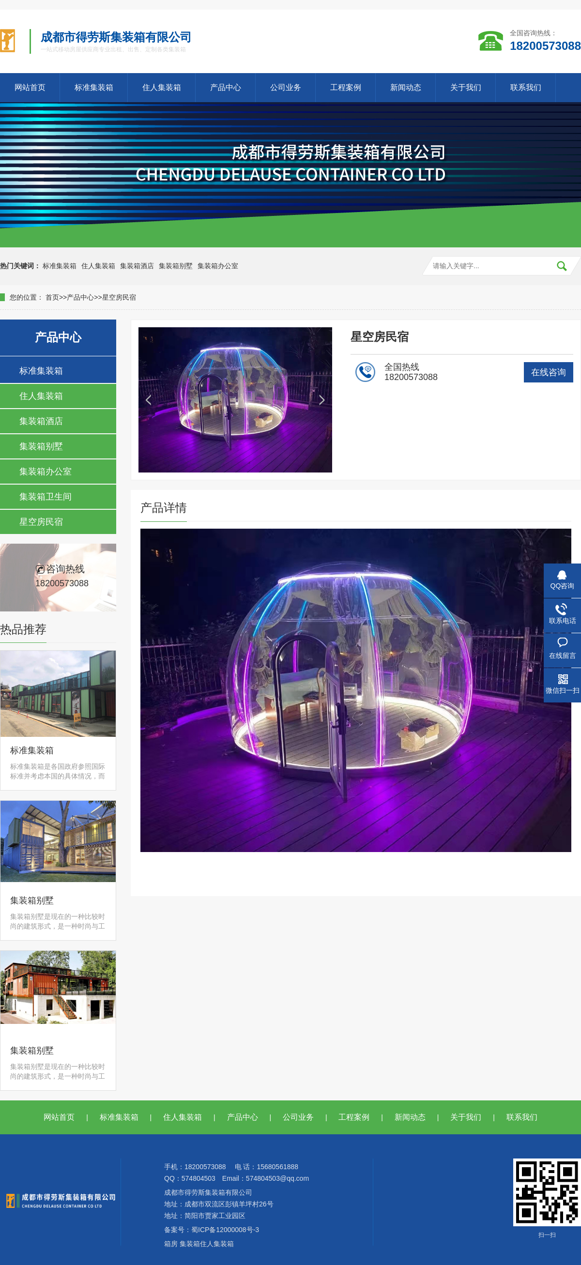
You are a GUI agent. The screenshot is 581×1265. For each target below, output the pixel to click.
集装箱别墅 (176, 266)
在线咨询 (548, 372)
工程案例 (345, 87)
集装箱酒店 (137, 266)
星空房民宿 (119, 297)
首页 (52, 297)
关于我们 (465, 87)
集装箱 (190, 1244)
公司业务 (285, 87)
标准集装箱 (94, 87)
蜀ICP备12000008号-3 (225, 1230)
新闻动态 (405, 87)
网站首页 (30, 87)
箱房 (171, 1244)
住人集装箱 (161, 87)
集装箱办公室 (218, 266)
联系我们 (525, 87)
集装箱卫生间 (45, 497)
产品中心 (225, 87)
